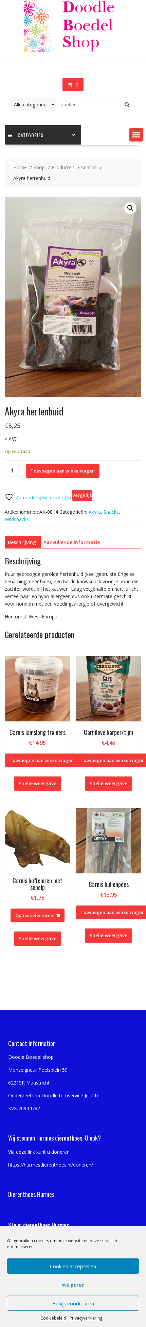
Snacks (111, 512)
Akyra (95, 512)
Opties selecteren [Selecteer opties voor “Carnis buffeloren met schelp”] (34, 915)
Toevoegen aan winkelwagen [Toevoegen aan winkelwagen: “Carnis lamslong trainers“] (42, 760)
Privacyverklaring (86, 1318)
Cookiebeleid (53, 1318)
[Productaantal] (14, 470)
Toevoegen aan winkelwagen (63, 471)
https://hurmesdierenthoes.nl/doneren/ (50, 1165)
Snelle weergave (37, 783)
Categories (25, 134)
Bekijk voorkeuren (73, 1303)
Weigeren (73, 1284)
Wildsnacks (17, 519)
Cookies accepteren (73, 1266)
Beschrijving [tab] (22, 542)
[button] (136, 135)
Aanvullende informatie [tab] (71, 542)
